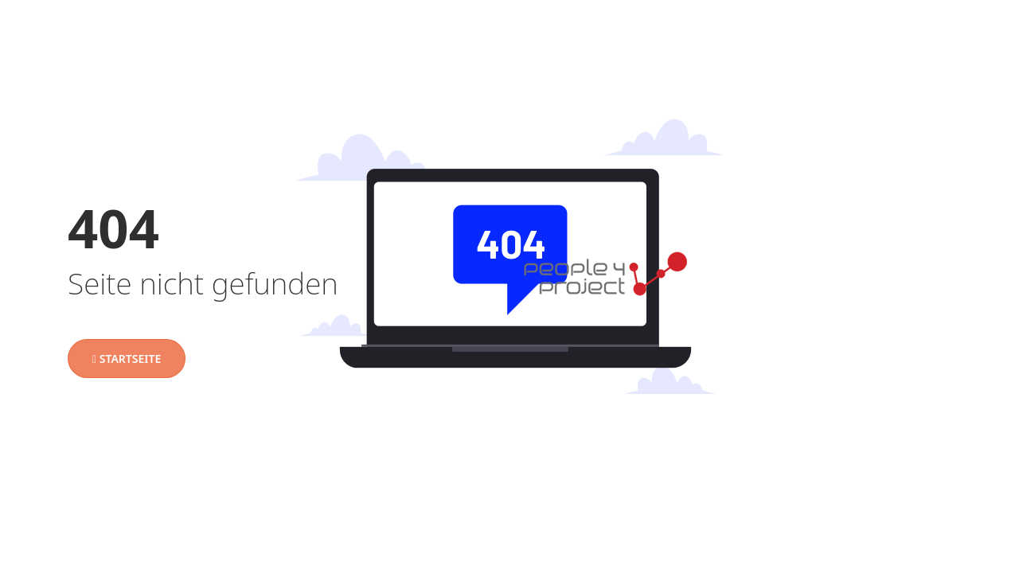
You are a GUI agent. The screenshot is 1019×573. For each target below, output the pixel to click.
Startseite (126, 358)
